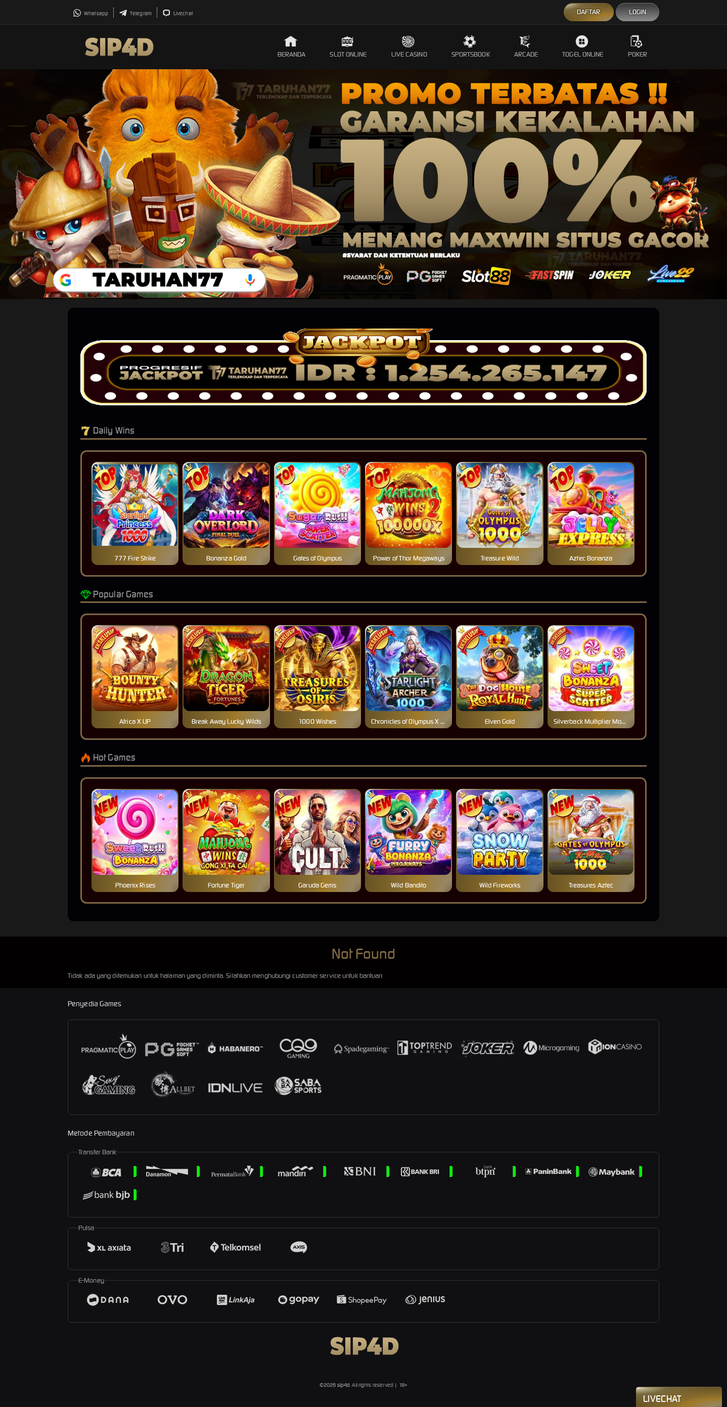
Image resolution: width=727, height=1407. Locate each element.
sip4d (343, 1385)
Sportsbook (470, 47)
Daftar (589, 12)
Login (638, 12)
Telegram (135, 13)
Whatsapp (90, 13)
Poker (638, 47)
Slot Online (348, 47)
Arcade (526, 47)
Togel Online (582, 47)
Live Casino (409, 47)
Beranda (292, 47)
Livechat (177, 13)
